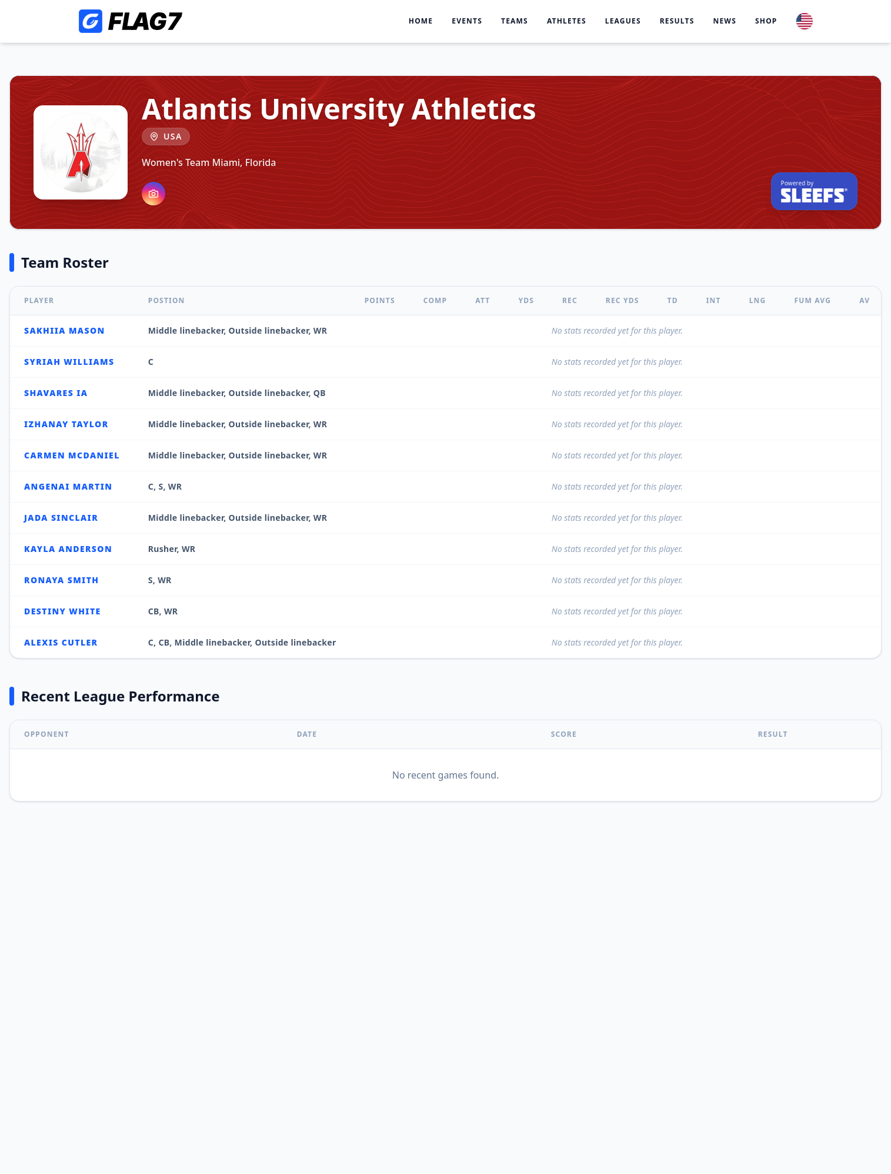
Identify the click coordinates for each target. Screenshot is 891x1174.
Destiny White (62, 611)
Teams (514, 21)
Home (421, 21)
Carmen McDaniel (72, 455)
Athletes (566, 21)
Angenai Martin (68, 486)
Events (467, 21)
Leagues (623, 21)
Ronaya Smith (61, 580)
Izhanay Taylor (66, 424)
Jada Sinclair (61, 517)
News (724, 21)
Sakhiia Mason (64, 330)
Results (677, 21)
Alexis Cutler (61, 642)
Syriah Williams (69, 361)
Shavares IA (56, 392)
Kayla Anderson (68, 548)
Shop (766, 21)
